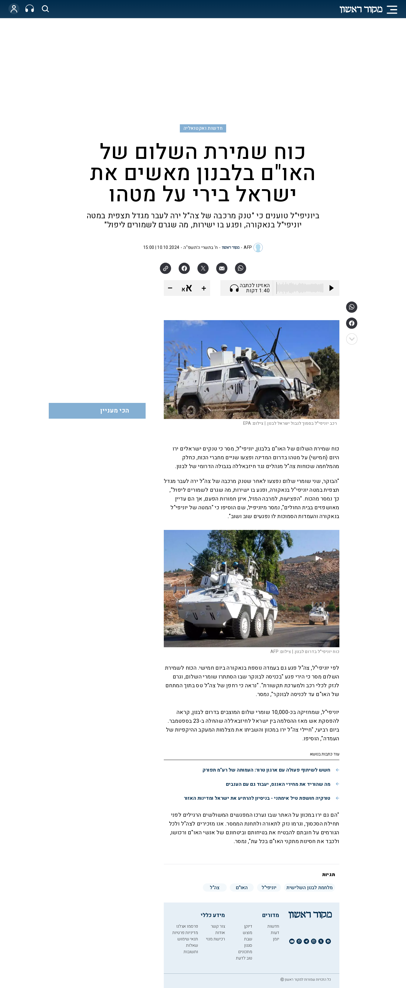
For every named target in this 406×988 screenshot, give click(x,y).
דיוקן (248, 926)
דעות (275, 932)
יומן (276, 939)
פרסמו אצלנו (187, 926)
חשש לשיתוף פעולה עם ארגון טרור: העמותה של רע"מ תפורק (266, 770)
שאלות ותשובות (190, 948)
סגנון (248, 945)
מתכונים (245, 952)
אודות (220, 932)
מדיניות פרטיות (185, 932)
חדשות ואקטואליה (203, 128)
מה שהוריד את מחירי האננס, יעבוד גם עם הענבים (278, 784)
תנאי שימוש (187, 939)
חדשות (273, 926)
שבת (248, 939)
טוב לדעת (244, 958)
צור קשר (218, 926)
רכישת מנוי (215, 939)
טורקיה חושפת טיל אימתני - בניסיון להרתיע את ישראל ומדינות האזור (257, 798)
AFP (248, 247)
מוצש (247, 932)
